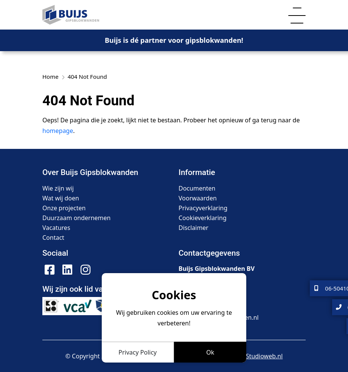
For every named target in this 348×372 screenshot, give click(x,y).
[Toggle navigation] (297, 14)
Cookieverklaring (203, 218)
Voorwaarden (198, 198)
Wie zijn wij (58, 188)
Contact (53, 237)
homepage (57, 131)
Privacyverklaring (203, 208)
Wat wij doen (60, 198)
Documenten (197, 188)
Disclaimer (193, 228)
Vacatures (56, 228)
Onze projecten (63, 208)
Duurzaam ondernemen (76, 218)
